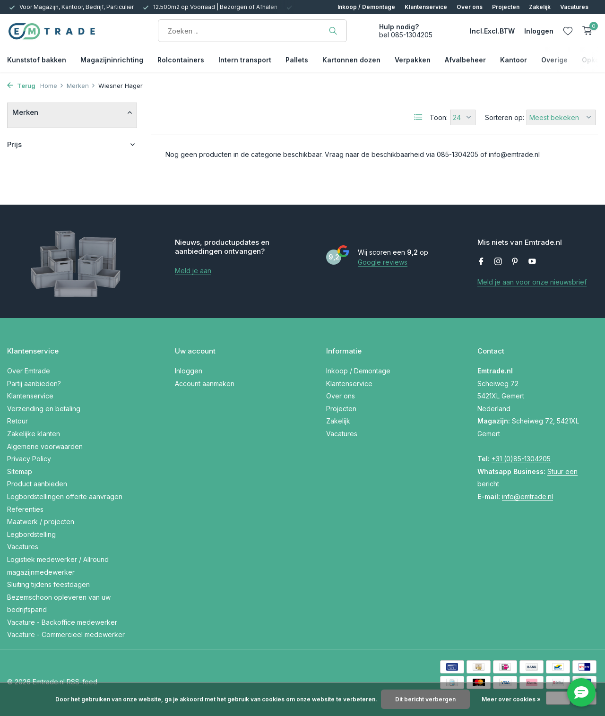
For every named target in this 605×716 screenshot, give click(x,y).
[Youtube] (532, 261)
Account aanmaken (204, 384)
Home (52, 85)
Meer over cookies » (511, 699)
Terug (21, 85)
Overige (554, 60)
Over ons (470, 6)
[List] (418, 117)
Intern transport (244, 60)
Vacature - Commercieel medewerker (66, 634)
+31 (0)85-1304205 (521, 459)
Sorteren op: (504, 117)
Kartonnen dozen (351, 60)
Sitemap (19, 471)
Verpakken (413, 60)
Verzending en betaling (43, 409)
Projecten (505, 6)
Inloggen (188, 371)
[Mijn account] (538, 31)
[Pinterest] (515, 261)
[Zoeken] (252, 30)
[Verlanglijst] (568, 31)
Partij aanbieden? (34, 384)
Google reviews (382, 262)
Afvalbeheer (465, 60)
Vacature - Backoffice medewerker (62, 622)
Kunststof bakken (36, 60)
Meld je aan (193, 271)
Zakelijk (540, 6)
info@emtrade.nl (527, 496)
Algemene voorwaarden (45, 446)
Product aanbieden (37, 484)
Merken (81, 85)
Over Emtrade (28, 371)
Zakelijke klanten (33, 434)
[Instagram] (498, 261)
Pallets (296, 60)
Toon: (439, 117)
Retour (17, 421)
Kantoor (513, 60)
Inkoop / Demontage (366, 6)
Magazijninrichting (111, 60)
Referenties (25, 509)
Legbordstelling (31, 534)
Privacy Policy (29, 459)
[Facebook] (481, 261)
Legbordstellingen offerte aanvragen (64, 496)
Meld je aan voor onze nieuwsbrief (532, 282)
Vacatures (574, 6)
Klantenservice (426, 6)
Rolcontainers (180, 60)
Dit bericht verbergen (425, 699)
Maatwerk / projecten (40, 522)
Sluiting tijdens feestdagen (48, 584)
